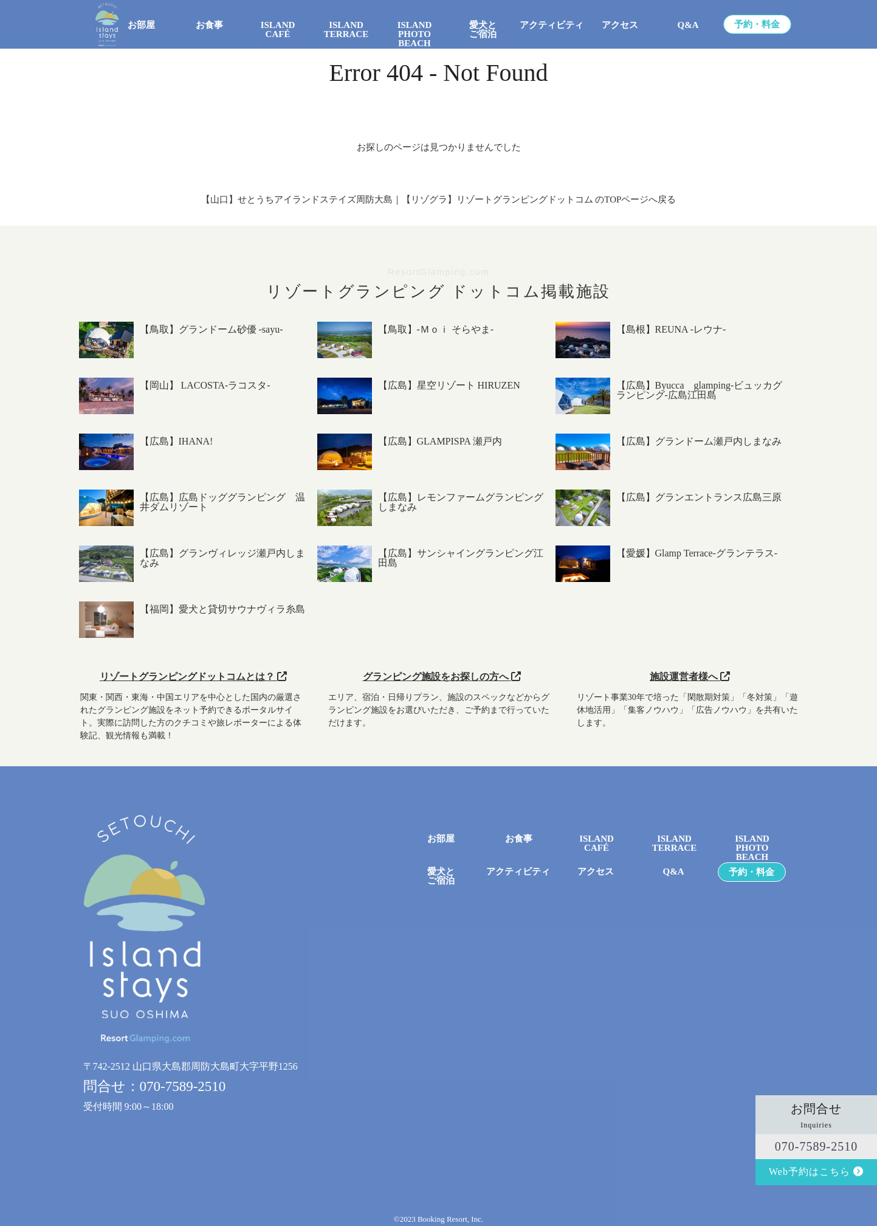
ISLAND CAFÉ (278, 30)
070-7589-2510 (816, 1146)
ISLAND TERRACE (346, 30)
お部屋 (141, 25)
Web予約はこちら (816, 1171)
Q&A (688, 25)
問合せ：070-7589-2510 (154, 1086)
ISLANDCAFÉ (596, 843)
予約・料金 (757, 24)
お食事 (209, 25)
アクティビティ (551, 25)
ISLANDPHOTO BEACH (414, 30)
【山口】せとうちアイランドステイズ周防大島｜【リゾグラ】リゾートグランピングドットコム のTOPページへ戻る (438, 199)
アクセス (620, 25)
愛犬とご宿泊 (483, 30)
